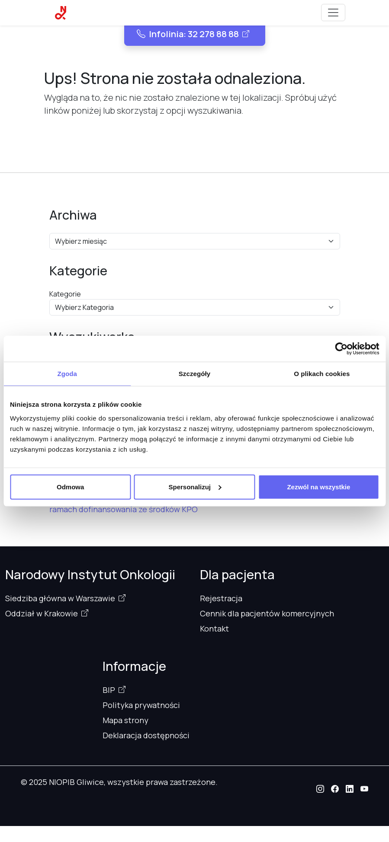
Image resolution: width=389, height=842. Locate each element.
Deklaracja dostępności (146, 735)
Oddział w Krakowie (41, 613)
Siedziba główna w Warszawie (60, 598)
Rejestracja (221, 598)
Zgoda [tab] (67, 373)
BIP (109, 690)
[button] (320, 789)
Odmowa (70, 486)
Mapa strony (125, 720)
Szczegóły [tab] (194, 373)
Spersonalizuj (194, 486)
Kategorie (65, 294)
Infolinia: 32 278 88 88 (188, 34)
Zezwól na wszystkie (318, 486)
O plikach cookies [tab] (322, 373)
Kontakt (214, 628)
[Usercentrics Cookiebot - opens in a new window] (341, 348)
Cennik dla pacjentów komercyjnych (267, 613)
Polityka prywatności (141, 705)
